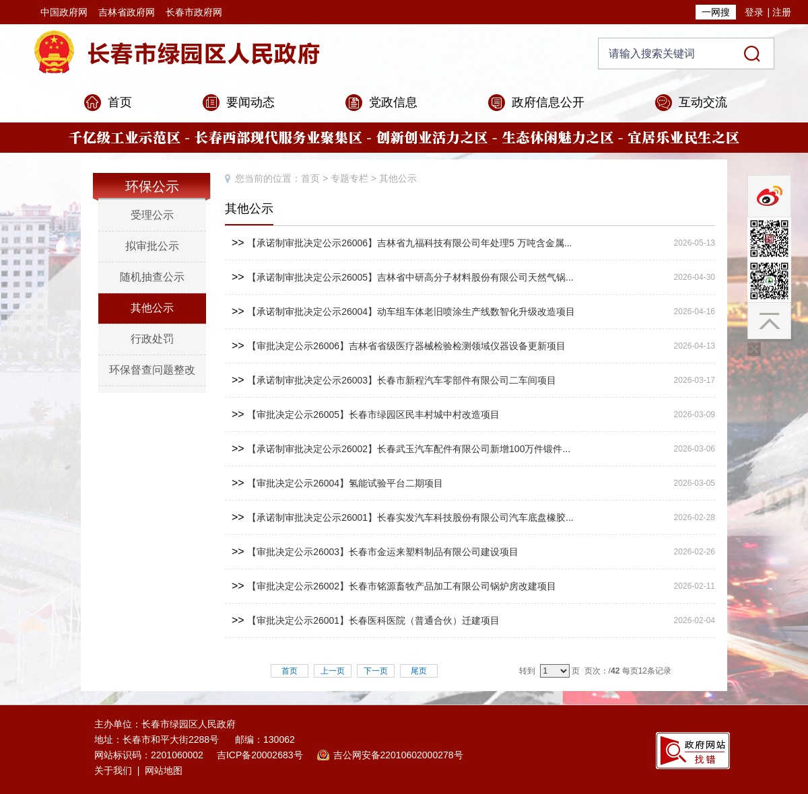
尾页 (419, 671)
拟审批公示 (152, 246)
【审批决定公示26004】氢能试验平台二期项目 (345, 483)
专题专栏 (349, 178)
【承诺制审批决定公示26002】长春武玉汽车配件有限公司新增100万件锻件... (408, 448)
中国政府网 (64, 12)
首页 (120, 102)
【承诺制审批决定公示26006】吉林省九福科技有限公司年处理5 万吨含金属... (409, 243)
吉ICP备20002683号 (260, 755)
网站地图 (163, 770)
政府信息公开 (548, 102)
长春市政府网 (194, 12)
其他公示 (152, 308)
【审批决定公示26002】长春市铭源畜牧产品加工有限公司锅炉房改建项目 (401, 586)
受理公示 (152, 215)
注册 (781, 12)
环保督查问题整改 (152, 369)
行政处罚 (152, 339)
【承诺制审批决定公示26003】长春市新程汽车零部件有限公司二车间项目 (401, 380)
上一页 (333, 671)
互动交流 (703, 102)
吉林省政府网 (126, 12)
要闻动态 (250, 102)
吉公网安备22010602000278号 (398, 755)
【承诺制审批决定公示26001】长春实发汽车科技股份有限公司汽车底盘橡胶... (410, 517)
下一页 (376, 671)
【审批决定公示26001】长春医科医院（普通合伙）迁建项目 (373, 620)
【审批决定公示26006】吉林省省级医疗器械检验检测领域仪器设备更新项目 (406, 345)
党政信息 (393, 102)
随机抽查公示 (152, 277)
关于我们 (113, 770)
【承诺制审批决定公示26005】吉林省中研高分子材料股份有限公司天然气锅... (410, 277)
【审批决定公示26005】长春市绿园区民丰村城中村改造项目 (373, 414)
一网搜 (716, 12)
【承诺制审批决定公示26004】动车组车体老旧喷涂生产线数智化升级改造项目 (411, 311)
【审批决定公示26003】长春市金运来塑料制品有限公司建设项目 (382, 551)
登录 (754, 12)
